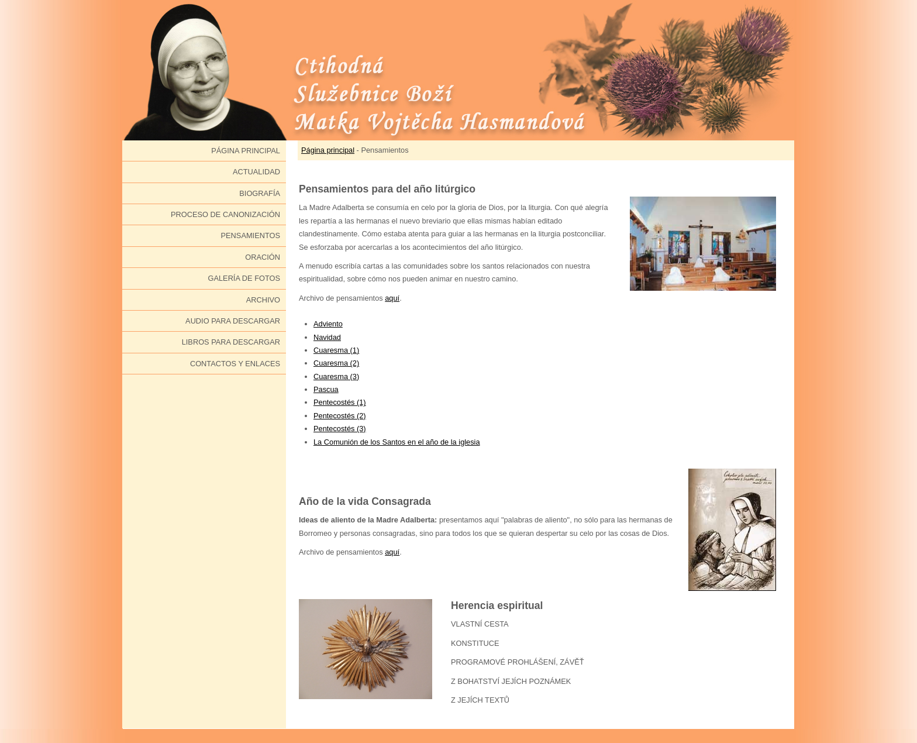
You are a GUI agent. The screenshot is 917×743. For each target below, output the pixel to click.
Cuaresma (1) (336, 350)
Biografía (259, 193)
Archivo (263, 299)
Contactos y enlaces (235, 363)
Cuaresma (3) (336, 376)
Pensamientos (250, 235)
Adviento (328, 323)
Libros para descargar (231, 342)
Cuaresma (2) (336, 363)
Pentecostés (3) (339, 428)
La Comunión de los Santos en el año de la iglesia (396, 442)
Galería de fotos (244, 278)
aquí (392, 298)
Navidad (327, 337)
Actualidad (256, 171)
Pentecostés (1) (339, 402)
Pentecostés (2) (339, 415)
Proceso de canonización (225, 214)
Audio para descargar (232, 321)
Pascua (326, 389)
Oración (262, 257)
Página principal (245, 150)
